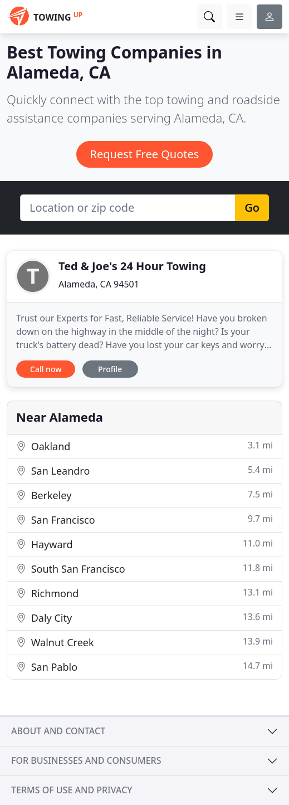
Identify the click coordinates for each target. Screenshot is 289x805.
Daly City (144, 618)
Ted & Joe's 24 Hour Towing (132, 266)
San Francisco (144, 519)
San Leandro (144, 470)
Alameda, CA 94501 (98, 284)
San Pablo (144, 667)
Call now (45, 369)
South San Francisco (144, 568)
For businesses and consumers (86, 760)
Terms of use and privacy (72, 790)
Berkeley (144, 495)
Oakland (144, 446)
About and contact (58, 731)
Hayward (144, 544)
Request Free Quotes (144, 154)
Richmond (144, 593)
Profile (110, 369)
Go (251, 207)
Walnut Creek (144, 642)
